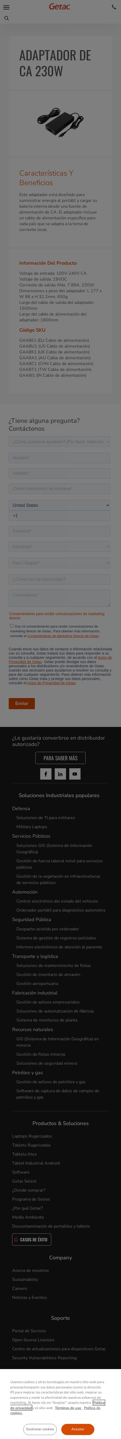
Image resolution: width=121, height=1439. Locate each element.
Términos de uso (68, 1431)
